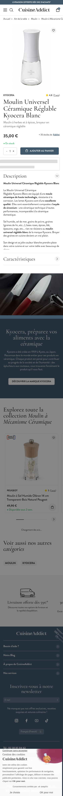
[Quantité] (10, 151)
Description (31, 176)
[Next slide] (53, 519)
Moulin (34, 19)
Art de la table (20, 19)
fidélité (56, 134)
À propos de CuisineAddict (31, 664)
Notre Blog (31, 655)
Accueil (6, 19)
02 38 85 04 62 (17, 748)
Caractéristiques (31, 259)
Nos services (31, 673)
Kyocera (29, 563)
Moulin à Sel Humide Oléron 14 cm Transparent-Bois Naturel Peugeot (28, 497)
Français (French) (31, 732)
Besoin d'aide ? (31, 646)
